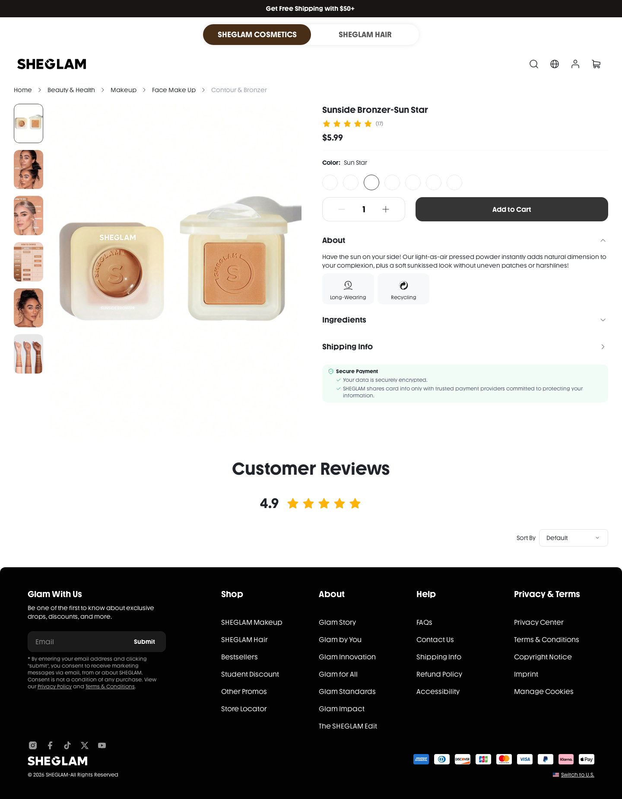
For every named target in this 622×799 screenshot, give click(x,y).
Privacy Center (539, 622)
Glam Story (337, 622)
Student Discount (250, 674)
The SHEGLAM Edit (348, 726)
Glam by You (340, 640)
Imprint (526, 674)
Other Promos (244, 691)
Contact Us (435, 640)
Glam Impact (342, 709)
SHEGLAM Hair (244, 640)
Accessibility (438, 691)
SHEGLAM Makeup (251, 622)
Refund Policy (439, 674)
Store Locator (244, 709)
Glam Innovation (347, 657)
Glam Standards (347, 691)
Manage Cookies (544, 691)
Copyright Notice (543, 657)
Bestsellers (239, 657)
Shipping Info (438, 657)
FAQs (424, 622)
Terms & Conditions (110, 687)
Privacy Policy (55, 687)
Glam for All (338, 674)
